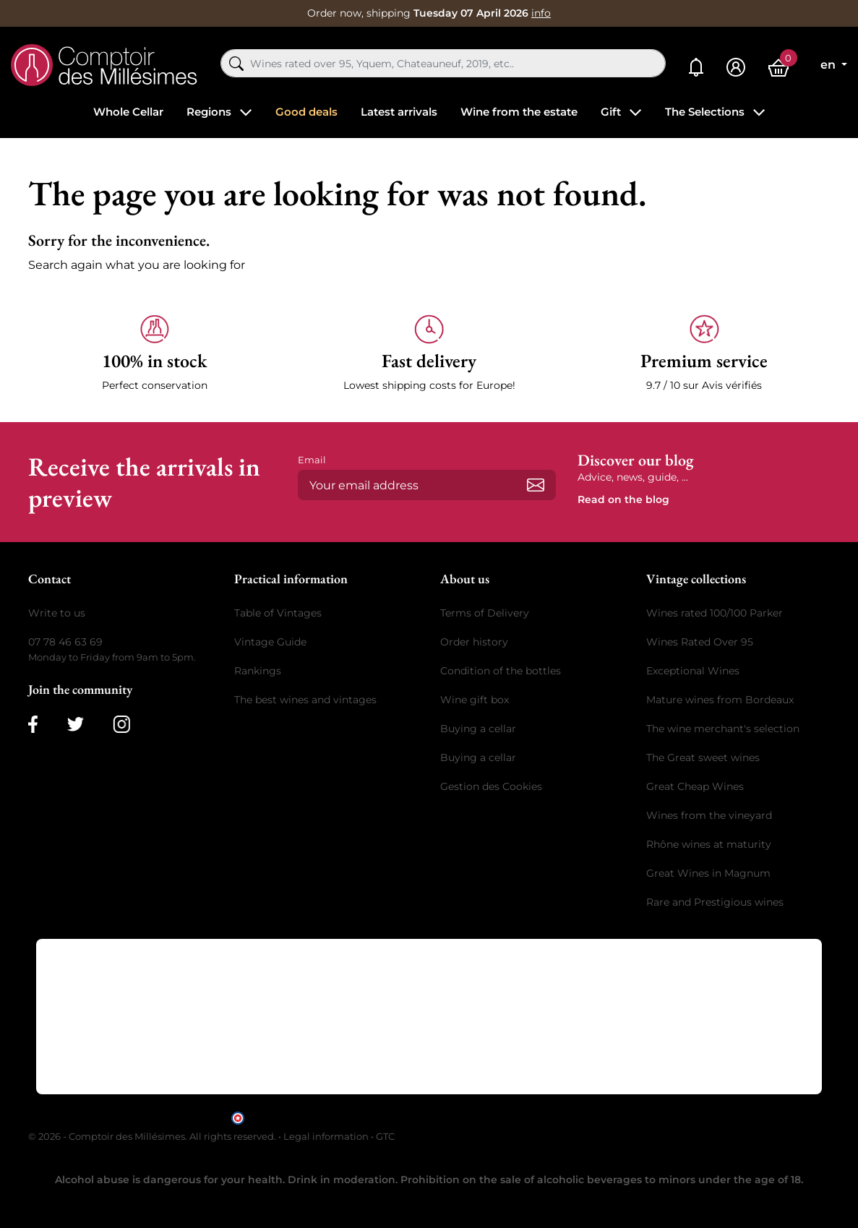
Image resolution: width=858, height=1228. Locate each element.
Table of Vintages (278, 612)
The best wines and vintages (305, 699)
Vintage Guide (270, 641)
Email (312, 459)
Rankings (257, 670)
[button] (154, 353)
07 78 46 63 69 (65, 641)
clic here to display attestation (559, 1117)
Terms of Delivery (484, 612)
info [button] (541, 13)
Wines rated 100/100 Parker (714, 612)
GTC (385, 1136)
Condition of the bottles (500, 670)
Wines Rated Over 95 (699, 641)
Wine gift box (474, 699)
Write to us (56, 612)
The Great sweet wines (703, 757)
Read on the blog (623, 499)
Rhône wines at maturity (708, 844)
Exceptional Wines (692, 670)
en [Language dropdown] (829, 65)
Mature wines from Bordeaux (720, 699)
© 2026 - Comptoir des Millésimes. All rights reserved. (153, 1136)
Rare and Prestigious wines (715, 902)
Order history (474, 641)
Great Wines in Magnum (708, 873)
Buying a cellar (478, 728)
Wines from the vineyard (709, 815)
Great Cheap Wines (695, 786)
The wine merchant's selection (722, 728)
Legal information (326, 1136)
